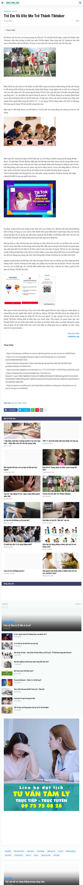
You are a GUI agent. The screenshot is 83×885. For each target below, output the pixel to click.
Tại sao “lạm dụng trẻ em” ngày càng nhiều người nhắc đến (22, 495)
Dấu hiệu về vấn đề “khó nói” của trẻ (56, 520)
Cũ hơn (78, 604)
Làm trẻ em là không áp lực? (14, 571)
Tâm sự (28, 855)
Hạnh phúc (30, 851)
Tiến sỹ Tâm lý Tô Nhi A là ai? (17, 625)
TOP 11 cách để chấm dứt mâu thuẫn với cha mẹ (60, 441)
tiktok (20, 403)
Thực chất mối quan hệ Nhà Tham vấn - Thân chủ (29, 689)
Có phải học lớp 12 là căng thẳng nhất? (18, 544)
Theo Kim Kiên (73, 333)
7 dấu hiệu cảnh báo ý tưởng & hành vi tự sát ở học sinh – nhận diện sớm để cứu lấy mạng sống (22, 442)
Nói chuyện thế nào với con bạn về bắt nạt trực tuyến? (20, 468)
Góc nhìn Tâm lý (19, 851)
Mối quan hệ (51, 851)
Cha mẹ (14, 11)
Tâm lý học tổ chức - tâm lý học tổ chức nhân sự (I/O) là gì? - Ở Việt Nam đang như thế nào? (43, 653)
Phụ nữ (60, 851)
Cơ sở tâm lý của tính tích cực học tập (26, 643)
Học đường (40, 851)
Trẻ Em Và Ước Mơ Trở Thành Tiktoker (57, 494)
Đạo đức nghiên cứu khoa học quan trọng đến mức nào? (31, 662)
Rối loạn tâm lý (70, 851)
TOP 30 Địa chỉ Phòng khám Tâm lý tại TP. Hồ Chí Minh (31, 707)
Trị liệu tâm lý (18, 855)
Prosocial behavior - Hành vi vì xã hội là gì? (27, 680)
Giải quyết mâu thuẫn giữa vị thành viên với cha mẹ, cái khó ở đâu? (60, 572)
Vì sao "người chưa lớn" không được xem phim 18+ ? (30, 634)
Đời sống (56, 855)
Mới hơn (5, 604)
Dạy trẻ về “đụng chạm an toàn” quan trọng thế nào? (60, 468)
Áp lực (36, 855)
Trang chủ (7, 11)
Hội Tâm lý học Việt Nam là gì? (23, 671)
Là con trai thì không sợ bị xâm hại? (17, 520)
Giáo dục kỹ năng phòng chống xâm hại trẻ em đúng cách (59, 545)
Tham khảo (10, 30)
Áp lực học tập (46, 855)
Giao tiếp (8, 851)
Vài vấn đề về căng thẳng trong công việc (25, 881)
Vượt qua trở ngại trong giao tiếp (24, 698)
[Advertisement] (41, 828)
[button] (2, 3)
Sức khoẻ (8, 855)
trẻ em (24, 403)
